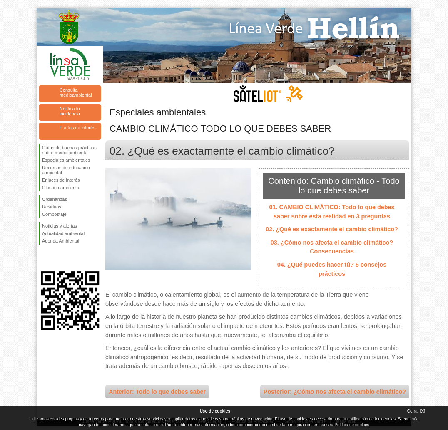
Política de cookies (351, 424)
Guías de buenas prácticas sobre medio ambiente (69, 150)
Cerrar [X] (416, 411)
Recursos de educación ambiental (66, 170)
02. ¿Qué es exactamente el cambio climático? (332, 229)
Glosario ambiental (61, 187)
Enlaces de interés (61, 180)
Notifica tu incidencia (70, 111)
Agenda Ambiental (60, 240)
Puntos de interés (77, 127)
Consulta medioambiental (76, 93)
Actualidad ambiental (63, 233)
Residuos (51, 206)
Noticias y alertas (59, 225)
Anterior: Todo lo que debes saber (157, 391)
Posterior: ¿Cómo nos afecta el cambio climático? (335, 391)
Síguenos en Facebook (44, 258)
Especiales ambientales (66, 160)
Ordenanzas (54, 199)
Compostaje (54, 214)
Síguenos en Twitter (57, 258)
